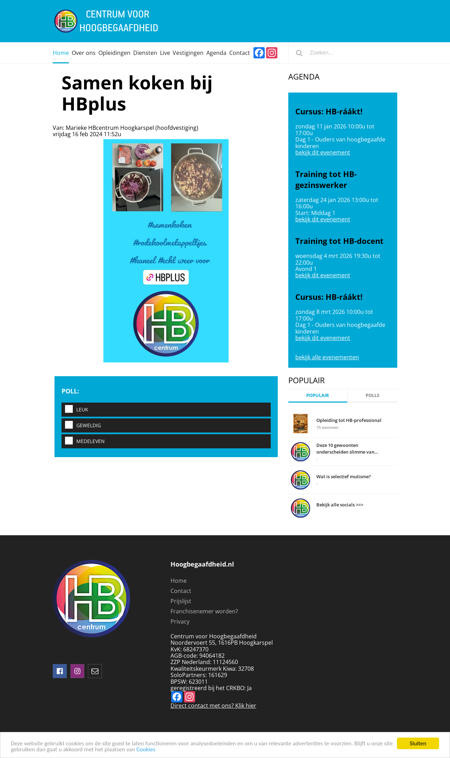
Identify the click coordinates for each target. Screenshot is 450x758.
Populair (317, 395)
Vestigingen (188, 53)
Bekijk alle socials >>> (339, 504)
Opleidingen (114, 53)
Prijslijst (181, 601)
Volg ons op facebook (60, 671)
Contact (239, 53)
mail (95, 671)
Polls (372, 395)
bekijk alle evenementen (327, 357)
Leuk (75, 409)
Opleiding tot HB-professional (348, 420)
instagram (77, 671)
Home (61, 53)
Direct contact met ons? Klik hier (213, 705)
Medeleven (83, 441)
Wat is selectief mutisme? (343, 476)
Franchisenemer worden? (204, 611)
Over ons (84, 53)
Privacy (180, 621)
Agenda (216, 53)
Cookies (145, 749)
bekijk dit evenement (322, 152)
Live (165, 53)
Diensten (145, 53)
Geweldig (81, 425)
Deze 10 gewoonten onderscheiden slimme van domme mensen (345, 448)
